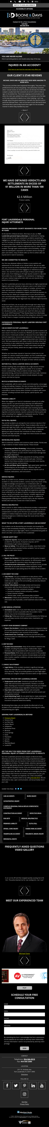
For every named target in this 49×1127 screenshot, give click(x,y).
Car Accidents (8, 796)
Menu (36, 1)
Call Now (24, 24)
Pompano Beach (10, 718)
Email (19, 1)
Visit (24, 1)
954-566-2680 (26, 1061)
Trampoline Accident (11, 834)
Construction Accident (12, 813)
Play (24, 988)
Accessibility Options (24, 9)
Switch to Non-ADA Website (24, 5)
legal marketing (23, 1117)
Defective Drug (35, 813)
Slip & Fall (33, 823)
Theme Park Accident (33, 829)
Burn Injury (31, 796)
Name (6, 1004)
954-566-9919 (24, 26)
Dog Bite (6, 818)
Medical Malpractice (29, 818)
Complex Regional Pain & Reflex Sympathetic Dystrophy (21, 807)
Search (28, 1)
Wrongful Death (10, 839)
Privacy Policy (24, 1104)
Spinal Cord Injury (10, 829)
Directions (24, 1074)
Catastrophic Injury (11, 801)
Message (7, 1026)
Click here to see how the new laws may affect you (24, 69)
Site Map (24, 1102)
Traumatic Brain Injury (34, 834)
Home (11, 1)
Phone (6, 1018)
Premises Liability (10, 823)
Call (15, 1)
